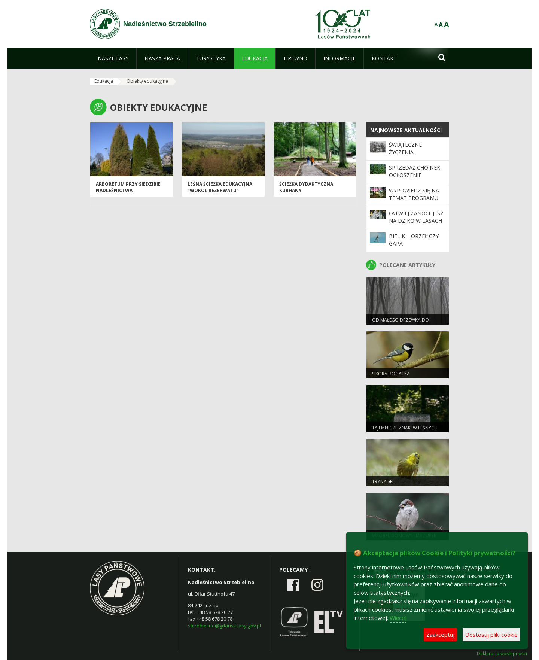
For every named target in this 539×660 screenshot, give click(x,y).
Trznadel (383, 481)
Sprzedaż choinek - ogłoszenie (416, 171)
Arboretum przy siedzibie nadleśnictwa (128, 187)
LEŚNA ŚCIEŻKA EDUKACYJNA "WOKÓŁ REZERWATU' (220, 187)
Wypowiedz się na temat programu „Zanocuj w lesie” (414, 198)
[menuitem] (113, 58)
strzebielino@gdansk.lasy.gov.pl (224, 625)
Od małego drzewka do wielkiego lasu (400, 323)
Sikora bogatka (391, 374)
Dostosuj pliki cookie (491, 634)
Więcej (398, 617)
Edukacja (103, 81)
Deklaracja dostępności (502, 653)
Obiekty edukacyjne (147, 81)
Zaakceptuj (440, 634)
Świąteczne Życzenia (405, 148)
